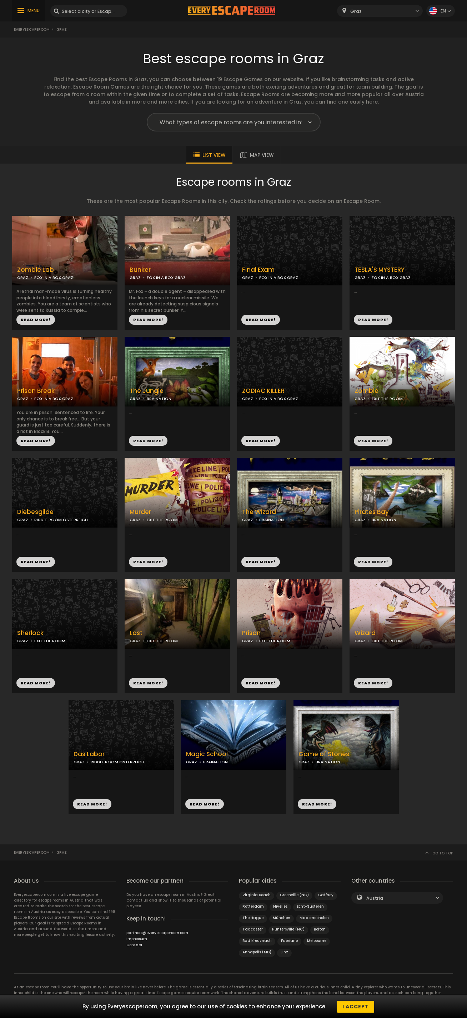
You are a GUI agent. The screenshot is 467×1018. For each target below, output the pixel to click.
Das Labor (89, 754)
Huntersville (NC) (288, 929)
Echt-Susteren (310, 906)
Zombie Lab (35, 270)
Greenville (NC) (294, 895)
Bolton (320, 929)
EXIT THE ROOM (387, 398)
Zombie (366, 391)
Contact (134, 945)
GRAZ (22, 277)
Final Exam (258, 270)
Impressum (136, 939)
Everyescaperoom (32, 29)
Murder (140, 512)
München (281, 917)
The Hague (252, 917)
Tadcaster (252, 929)
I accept (355, 1006)
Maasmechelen (314, 917)
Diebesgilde (35, 512)
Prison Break (36, 391)
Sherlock (30, 633)
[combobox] (380, 11)
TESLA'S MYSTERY (380, 270)
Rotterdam (253, 906)
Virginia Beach (256, 895)
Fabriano (289, 940)
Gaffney (325, 895)
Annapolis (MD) (256, 952)
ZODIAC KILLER (263, 391)
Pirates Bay (372, 512)
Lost (136, 633)
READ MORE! (36, 320)
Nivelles (280, 906)
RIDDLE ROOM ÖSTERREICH (61, 520)
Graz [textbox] (356, 11)
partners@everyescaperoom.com (157, 932)
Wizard (365, 633)
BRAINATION (159, 398)
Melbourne (316, 940)
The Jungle (147, 391)
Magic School (207, 754)
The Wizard (259, 512)
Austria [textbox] (374, 898)
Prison (251, 633)
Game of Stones (323, 754)
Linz (284, 952)
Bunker (140, 270)
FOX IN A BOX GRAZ (53, 277)
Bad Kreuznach (257, 940)
